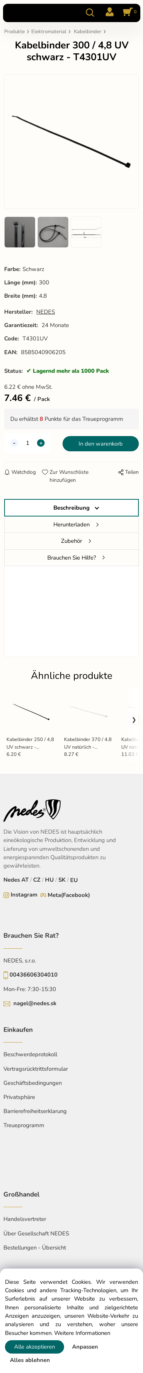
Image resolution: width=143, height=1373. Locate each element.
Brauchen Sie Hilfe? (71, 557)
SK (62, 880)
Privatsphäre (19, 1097)
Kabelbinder (87, 31)
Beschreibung (71, 508)
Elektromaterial (48, 31)
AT (25, 880)
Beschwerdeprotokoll (30, 1054)
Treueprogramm (23, 1125)
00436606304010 (34, 974)
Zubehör (71, 541)
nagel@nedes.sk (34, 1003)
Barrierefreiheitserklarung (35, 1111)
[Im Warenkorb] (129, 13)
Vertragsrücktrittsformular (35, 1069)
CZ (36, 880)
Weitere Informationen (82, 1333)
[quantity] (27, 443)
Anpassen (85, 1347)
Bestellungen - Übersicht (34, 1247)
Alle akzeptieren (34, 1347)
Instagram (24, 894)
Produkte (14, 31)
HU (49, 880)
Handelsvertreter (24, 1219)
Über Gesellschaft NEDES (36, 1233)
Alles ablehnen (30, 1360)
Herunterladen (71, 524)
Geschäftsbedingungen (32, 1083)
